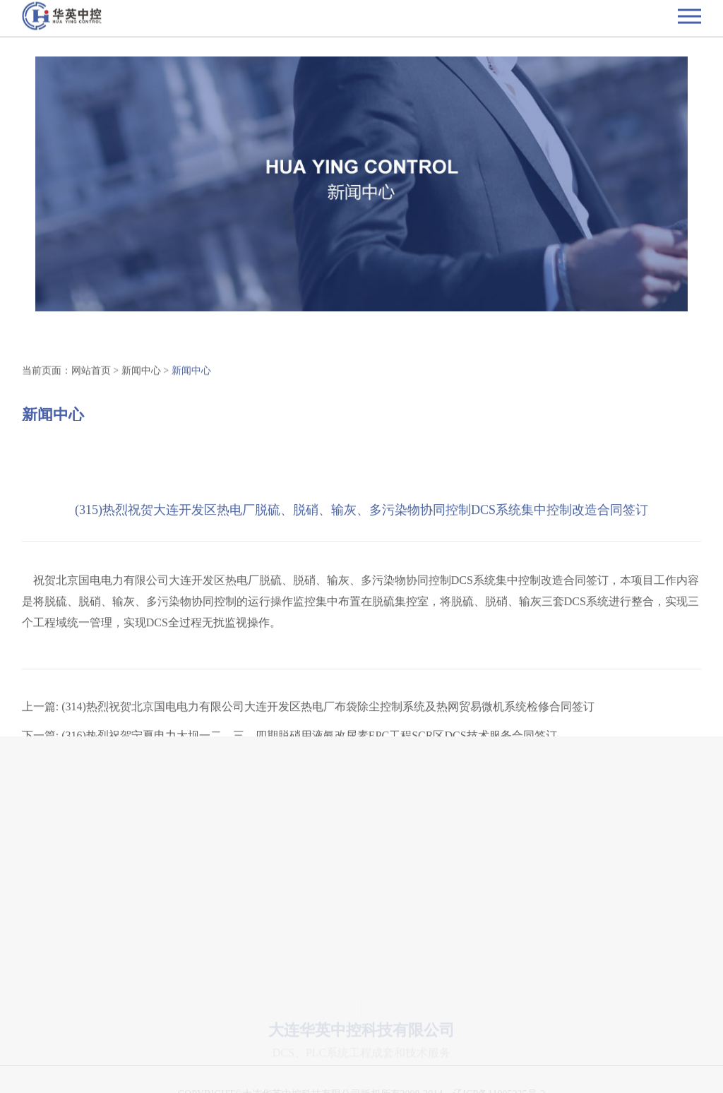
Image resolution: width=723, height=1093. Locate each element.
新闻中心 (141, 372)
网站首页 (91, 372)
